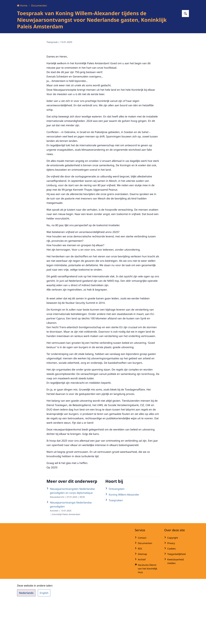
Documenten (39, 24)
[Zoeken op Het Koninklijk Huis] (185, 31)
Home (22, 24)
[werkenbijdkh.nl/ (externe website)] (147, 587)
